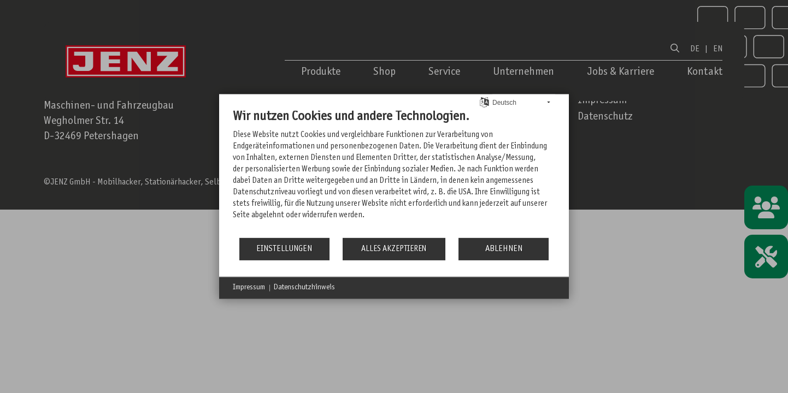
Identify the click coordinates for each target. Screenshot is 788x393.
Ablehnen (503, 249)
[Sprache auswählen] (484, 102)
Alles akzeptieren (393, 249)
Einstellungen (284, 249)
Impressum (249, 287)
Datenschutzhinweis (304, 287)
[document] (394, 173)
